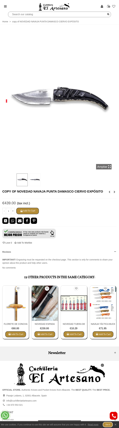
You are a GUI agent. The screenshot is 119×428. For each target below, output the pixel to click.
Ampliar (104, 166)
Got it (108, 425)
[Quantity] (8, 211)
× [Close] (115, 424)
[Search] (57, 14)
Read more (93, 424)
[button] (29, 233)
